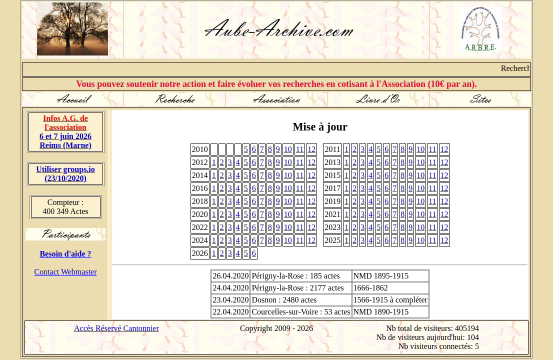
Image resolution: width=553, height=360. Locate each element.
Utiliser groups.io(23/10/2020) (65, 173)
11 (300, 149)
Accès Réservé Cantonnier (116, 328)
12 (312, 149)
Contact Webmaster (65, 272)
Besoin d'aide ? (65, 254)
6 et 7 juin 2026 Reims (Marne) (66, 132)
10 (288, 149)
